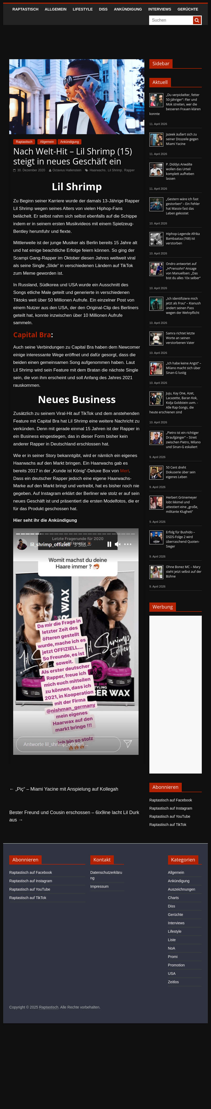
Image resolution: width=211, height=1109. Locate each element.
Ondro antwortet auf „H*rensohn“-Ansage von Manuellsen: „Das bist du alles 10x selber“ (183, 271)
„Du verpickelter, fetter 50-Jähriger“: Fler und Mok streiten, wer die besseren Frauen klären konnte (175, 104)
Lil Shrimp (115, 170)
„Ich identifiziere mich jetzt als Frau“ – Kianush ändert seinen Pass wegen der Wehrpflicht (183, 305)
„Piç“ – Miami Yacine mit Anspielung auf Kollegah (63, 789)
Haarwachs (97, 170)
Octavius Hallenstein (67, 170)
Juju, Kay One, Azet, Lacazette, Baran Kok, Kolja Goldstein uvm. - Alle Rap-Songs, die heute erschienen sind (173, 402)
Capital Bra (32, 334)
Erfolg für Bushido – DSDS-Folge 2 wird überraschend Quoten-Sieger (182, 539)
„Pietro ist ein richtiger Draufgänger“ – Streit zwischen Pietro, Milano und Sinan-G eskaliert (183, 439)
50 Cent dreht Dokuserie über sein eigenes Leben (180, 472)
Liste (172, 940)
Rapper (129, 170)
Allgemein (55, 9)
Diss (103, 9)
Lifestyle (82, 9)
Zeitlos (173, 982)
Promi (173, 957)
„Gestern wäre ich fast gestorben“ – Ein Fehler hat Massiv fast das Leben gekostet (183, 206)
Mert (124, 470)
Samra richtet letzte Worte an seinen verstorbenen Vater (180, 338)
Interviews (159, 9)
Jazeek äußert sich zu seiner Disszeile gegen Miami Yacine (182, 139)
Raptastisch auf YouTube (169, 816)
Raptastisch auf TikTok (167, 824)
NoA (171, 948)
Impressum (99, 886)
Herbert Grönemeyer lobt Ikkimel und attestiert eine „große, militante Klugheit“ (182, 504)
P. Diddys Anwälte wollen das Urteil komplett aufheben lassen (180, 171)
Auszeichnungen (181, 889)
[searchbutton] (197, 20)
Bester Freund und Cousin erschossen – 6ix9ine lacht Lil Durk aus (74, 816)
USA (172, 973)
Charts (173, 898)
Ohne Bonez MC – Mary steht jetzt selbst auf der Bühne (184, 572)
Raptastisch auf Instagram (170, 808)
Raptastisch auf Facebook (170, 800)
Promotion (176, 965)
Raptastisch (25, 9)
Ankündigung (128, 9)
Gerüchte (188, 9)
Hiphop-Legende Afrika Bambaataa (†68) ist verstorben (183, 238)
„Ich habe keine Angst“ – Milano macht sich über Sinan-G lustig (183, 368)
